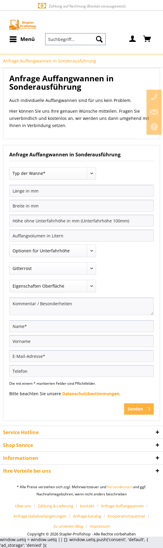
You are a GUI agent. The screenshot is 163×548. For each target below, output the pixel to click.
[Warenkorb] (147, 39)
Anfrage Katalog (87, 516)
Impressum (100, 526)
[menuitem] (22, 39)
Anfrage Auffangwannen (122, 506)
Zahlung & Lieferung (55, 506)
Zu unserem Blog (68, 526)
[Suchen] (99, 39)
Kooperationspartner (126, 516)
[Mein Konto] (133, 39)
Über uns (23, 506)
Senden (139, 408)
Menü (22, 38)
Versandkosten (119, 486)
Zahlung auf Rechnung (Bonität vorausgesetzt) (81, 6)
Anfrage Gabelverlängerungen (39, 516)
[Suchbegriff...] (75, 39)
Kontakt (87, 506)
